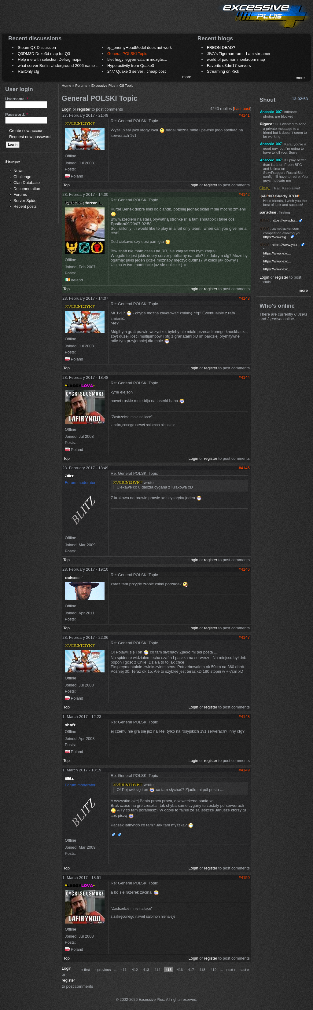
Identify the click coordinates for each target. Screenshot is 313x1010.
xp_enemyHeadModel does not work (139, 47)
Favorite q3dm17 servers (229, 65)
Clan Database (26, 182)
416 (180, 970)
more (186, 77)
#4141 (244, 115)
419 (214, 970)
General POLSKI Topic (127, 53)
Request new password (29, 136)
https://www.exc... (277, 253)
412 (135, 970)
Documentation (26, 188)
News (18, 170)
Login (67, 109)
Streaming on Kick (223, 71)
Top (66, 185)
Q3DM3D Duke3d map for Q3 (44, 53)
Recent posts (25, 206)
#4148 (244, 716)
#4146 (244, 569)
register (83, 109)
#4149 (244, 770)
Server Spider (25, 200)
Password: (16, 114)
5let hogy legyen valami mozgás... (137, 59)
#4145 (244, 468)
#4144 (244, 377)
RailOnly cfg (28, 71)
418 (202, 970)
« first (85, 970)
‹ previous (103, 970)
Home (66, 85)
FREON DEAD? (221, 47)
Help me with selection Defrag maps (49, 59)
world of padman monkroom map (236, 59)
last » (245, 970)
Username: (16, 99)
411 (124, 970)
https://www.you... (286, 245)
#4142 (244, 194)
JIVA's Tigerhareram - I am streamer (239, 53)
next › (230, 970)
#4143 (244, 298)
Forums (20, 194)
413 (146, 970)
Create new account (27, 130)
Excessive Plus (103, 85)
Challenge (22, 176)
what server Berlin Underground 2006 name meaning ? (66, 65)
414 (157, 970)
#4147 (244, 637)
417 (191, 970)
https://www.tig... (285, 220)
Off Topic (126, 85)
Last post (242, 108)
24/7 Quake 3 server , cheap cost (136, 71)
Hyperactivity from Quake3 (130, 65)
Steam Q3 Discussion (37, 47)
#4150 (244, 877)
